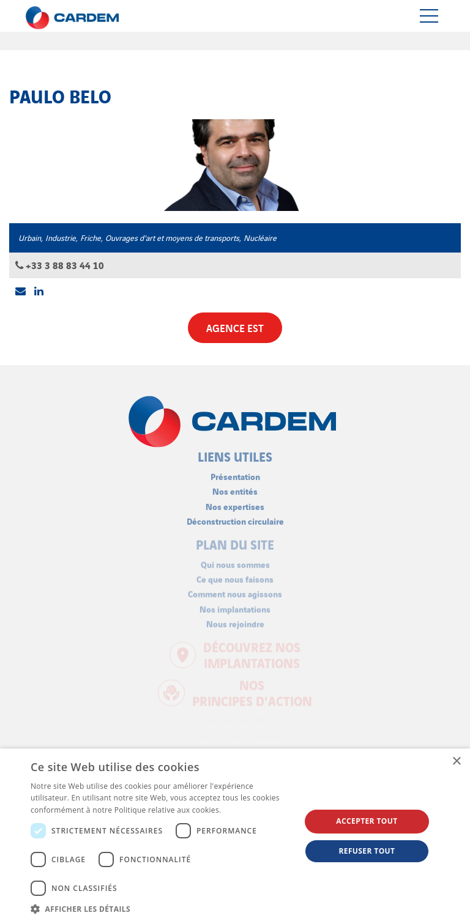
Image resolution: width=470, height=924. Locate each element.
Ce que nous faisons (235, 575)
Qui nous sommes (235, 561)
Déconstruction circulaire (235, 517)
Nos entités (235, 487)
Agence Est (235, 327)
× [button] (456, 761)
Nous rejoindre (235, 620)
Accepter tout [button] (366, 821)
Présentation (235, 473)
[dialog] (235, 836)
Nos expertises (235, 502)
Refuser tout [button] (366, 851)
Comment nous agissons (235, 590)
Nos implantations (235, 605)
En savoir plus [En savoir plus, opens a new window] (248, 810)
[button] (162, 909)
